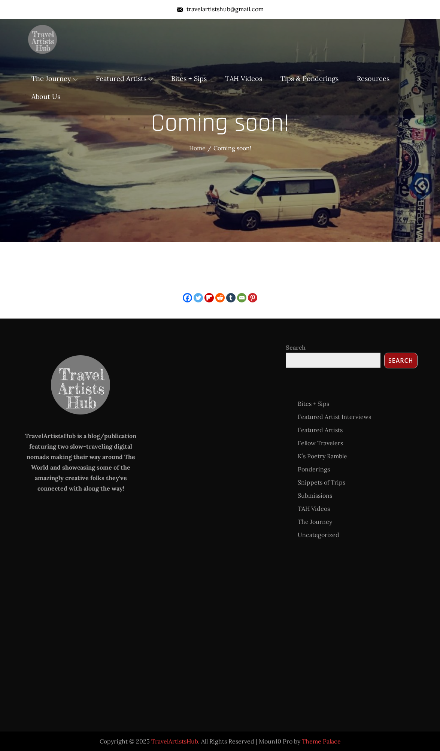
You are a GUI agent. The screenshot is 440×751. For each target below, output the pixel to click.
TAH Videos (243, 78)
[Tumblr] (231, 297)
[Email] (241, 297)
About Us (45, 96)
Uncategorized (318, 535)
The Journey (54, 78)
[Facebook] (187, 297)
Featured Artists (124, 78)
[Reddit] (220, 297)
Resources (373, 78)
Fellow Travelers (320, 443)
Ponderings (314, 469)
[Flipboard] (209, 297)
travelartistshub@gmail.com (220, 9)
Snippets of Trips (321, 482)
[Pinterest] (252, 297)
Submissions (315, 495)
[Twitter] (198, 297)
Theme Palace (321, 741)
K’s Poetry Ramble (322, 456)
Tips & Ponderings (309, 78)
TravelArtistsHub (174, 741)
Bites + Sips (189, 78)
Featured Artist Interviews (334, 416)
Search (296, 347)
